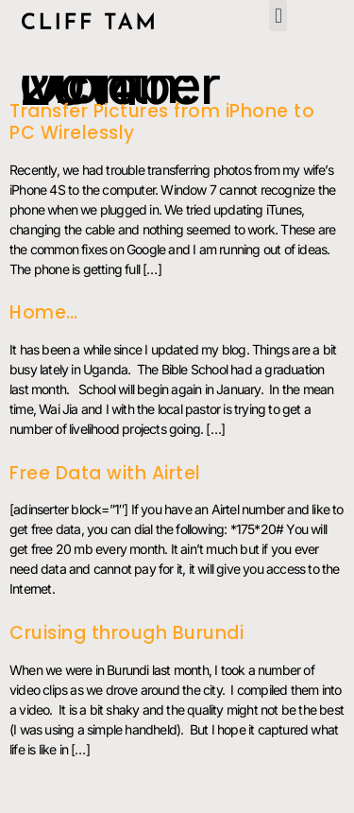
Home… (43, 312)
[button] (277, 15)
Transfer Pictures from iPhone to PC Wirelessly (161, 122)
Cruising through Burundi (126, 633)
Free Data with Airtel (105, 473)
